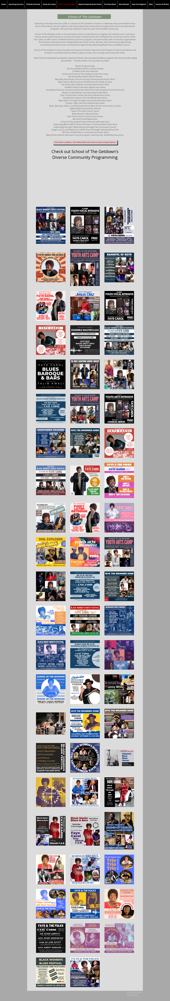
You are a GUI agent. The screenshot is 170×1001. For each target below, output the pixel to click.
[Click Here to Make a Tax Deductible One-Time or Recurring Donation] (85, 142)
